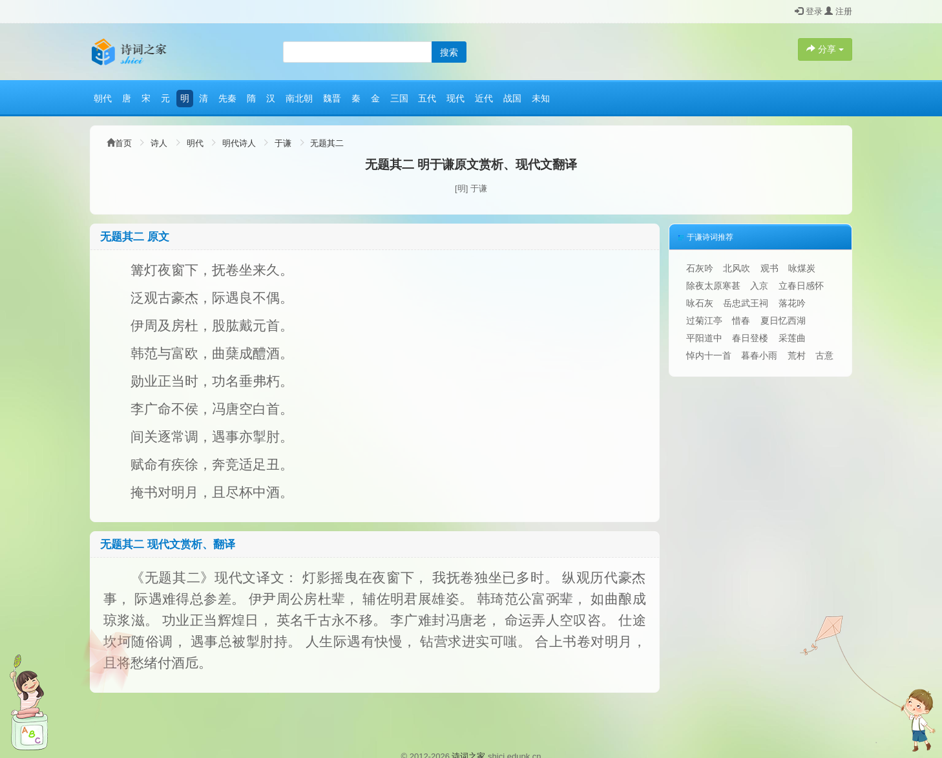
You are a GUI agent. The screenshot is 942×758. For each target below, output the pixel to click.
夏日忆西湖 (783, 320)
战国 (512, 98)
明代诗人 (239, 143)
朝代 (103, 98)
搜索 (449, 52)
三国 (399, 98)
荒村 (797, 355)
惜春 (741, 320)
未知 (541, 98)
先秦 (227, 98)
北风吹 (736, 268)
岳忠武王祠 (745, 303)
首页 (123, 143)
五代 (427, 98)
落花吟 (792, 303)
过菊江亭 (704, 320)
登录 (808, 11)
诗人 (159, 143)
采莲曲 (792, 338)
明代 (195, 143)
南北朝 (299, 98)
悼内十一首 (708, 355)
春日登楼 (750, 338)
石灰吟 (699, 268)
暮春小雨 (759, 355)
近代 (484, 98)
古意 (824, 355)
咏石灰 (699, 303)
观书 (769, 268)
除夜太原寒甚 (713, 285)
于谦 (283, 143)
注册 (838, 11)
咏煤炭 (801, 268)
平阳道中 (704, 338)
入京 (759, 285)
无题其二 (327, 143)
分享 (825, 49)
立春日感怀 (801, 285)
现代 (455, 98)
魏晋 (332, 98)
